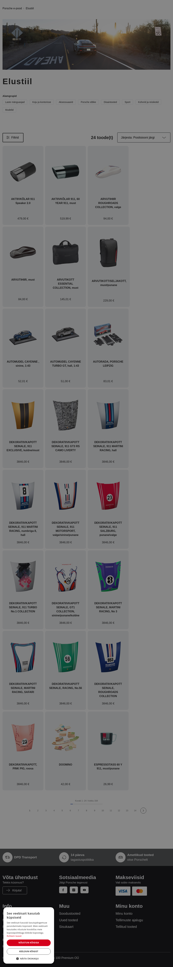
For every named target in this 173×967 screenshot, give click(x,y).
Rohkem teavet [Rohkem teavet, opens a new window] (14, 936)
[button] (29, 958)
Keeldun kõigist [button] (28, 951)
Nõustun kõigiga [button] (28, 942)
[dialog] (28, 935)
